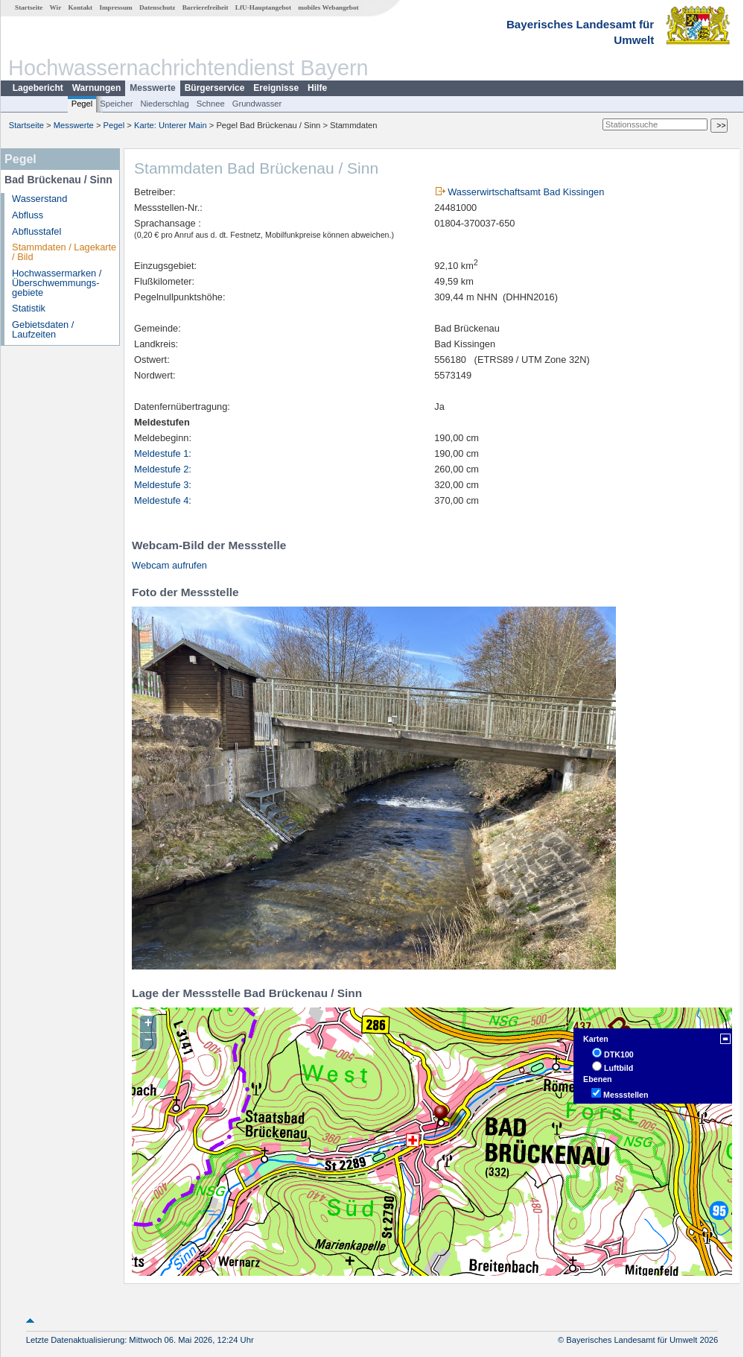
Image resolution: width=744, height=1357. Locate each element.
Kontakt (80, 7)
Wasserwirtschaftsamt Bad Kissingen (526, 191)
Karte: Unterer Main (170, 125)
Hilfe (317, 88)
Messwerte (152, 88)
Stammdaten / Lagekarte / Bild (64, 251)
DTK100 (619, 1054)
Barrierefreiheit (205, 7)
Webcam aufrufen (169, 565)
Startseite (28, 7)
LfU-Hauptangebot (263, 7)
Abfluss (27, 215)
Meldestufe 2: (162, 469)
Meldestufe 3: (162, 484)
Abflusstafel (36, 231)
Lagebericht (38, 88)
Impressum (115, 7)
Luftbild (618, 1067)
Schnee (211, 103)
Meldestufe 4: (162, 500)
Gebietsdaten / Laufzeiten (43, 329)
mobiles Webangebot (328, 7)
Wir (56, 7)
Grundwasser (257, 103)
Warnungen (96, 88)
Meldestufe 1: (162, 453)
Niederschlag (164, 103)
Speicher (116, 103)
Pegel (82, 103)
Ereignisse (276, 88)
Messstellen (625, 1094)
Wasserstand (39, 198)
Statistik (28, 308)
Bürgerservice (215, 88)
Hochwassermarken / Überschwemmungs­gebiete (56, 283)
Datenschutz (157, 7)
